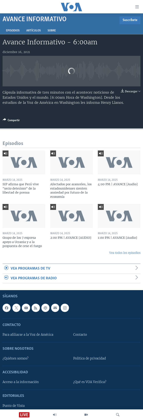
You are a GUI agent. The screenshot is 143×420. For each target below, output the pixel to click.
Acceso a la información (21, 382)
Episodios (13, 30)
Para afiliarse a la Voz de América (28, 335)
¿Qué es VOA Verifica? (89, 382)
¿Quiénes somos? (15, 358)
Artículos (33, 30)
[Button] (11, 121)
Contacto (80, 335)
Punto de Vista (14, 406)
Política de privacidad (89, 358)
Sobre (52, 30)
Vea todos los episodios (124, 253)
